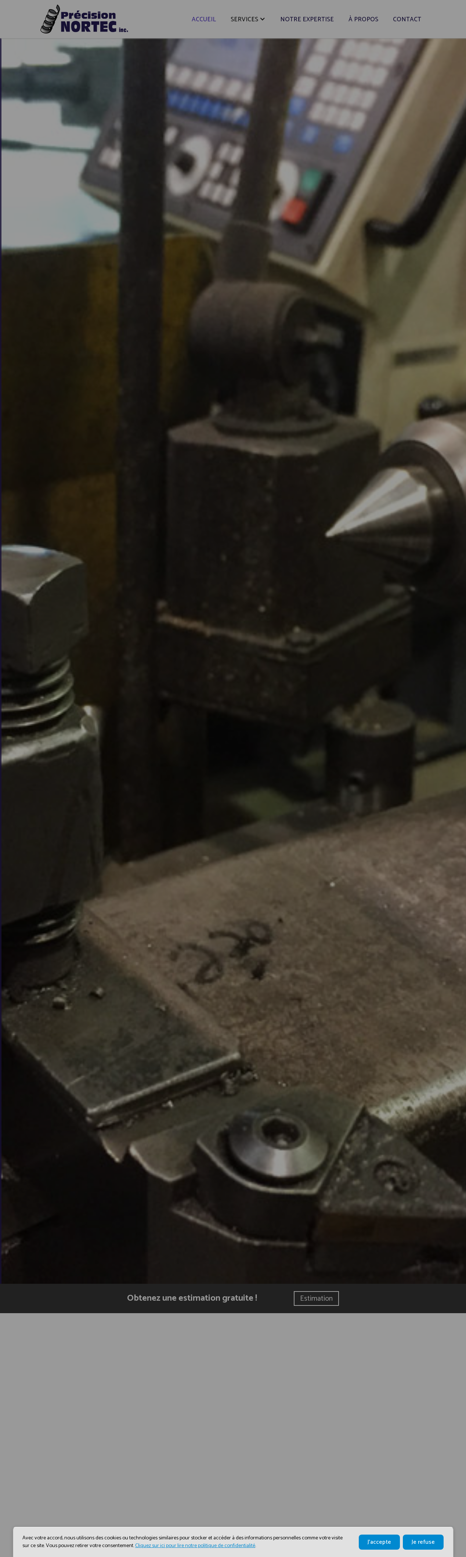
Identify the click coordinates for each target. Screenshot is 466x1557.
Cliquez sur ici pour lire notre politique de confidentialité (195, 1545)
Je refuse (423, 1542)
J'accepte (379, 1542)
